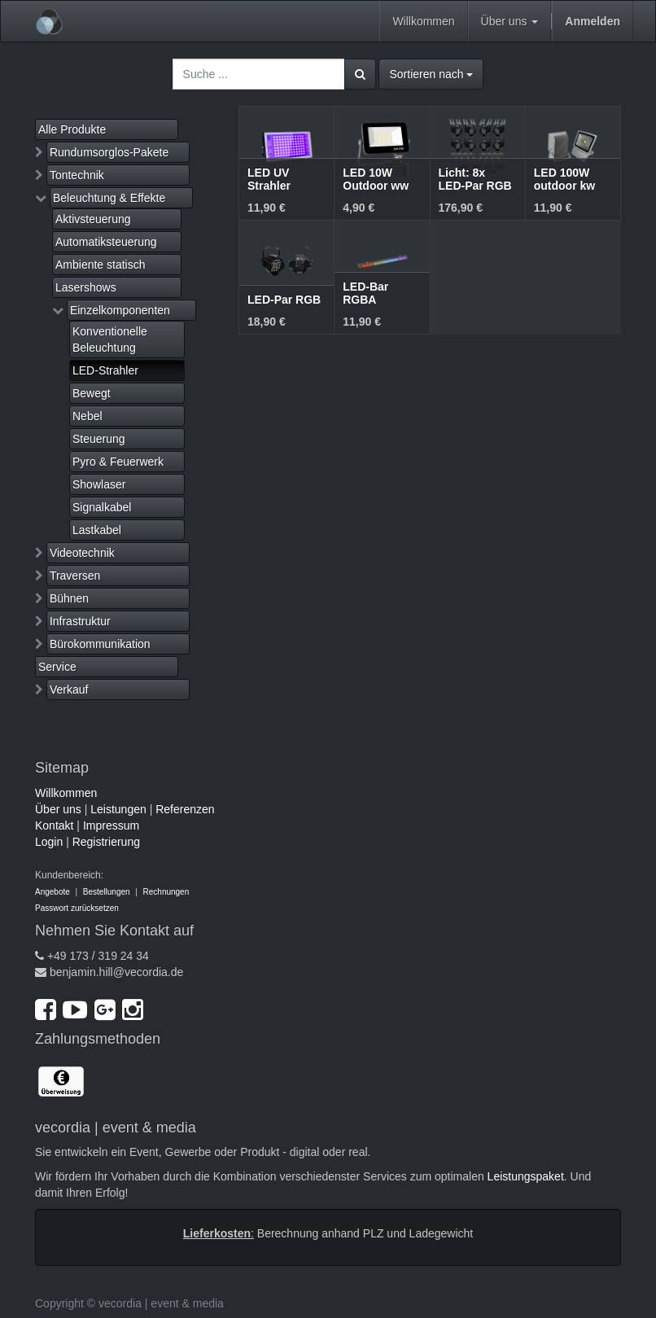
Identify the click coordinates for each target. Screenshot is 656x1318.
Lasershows (85, 287)
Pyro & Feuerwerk (118, 461)
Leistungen (118, 809)
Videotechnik (82, 552)
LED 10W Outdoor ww (376, 178)
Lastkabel (96, 529)
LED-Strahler (105, 370)
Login (49, 841)
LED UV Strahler (269, 178)
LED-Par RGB (284, 299)
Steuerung (98, 438)
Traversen (75, 575)
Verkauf (69, 689)
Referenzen (184, 809)
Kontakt (54, 825)
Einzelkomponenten (120, 310)
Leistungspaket (526, 1176)
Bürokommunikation (100, 643)
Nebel (87, 416)
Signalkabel (101, 507)
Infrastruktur (80, 621)
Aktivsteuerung (93, 219)
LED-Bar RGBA (365, 292)
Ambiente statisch (100, 264)
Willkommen (66, 792)
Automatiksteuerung (106, 241)
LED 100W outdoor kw (564, 178)
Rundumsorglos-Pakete (109, 152)
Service (57, 666)
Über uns (58, 809)
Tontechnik (77, 175)
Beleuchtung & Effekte (109, 197)
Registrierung (106, 841)
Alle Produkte (72, 129)
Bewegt (91, 393)
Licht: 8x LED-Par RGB (475, 178)
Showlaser (98, 484)
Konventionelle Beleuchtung (109, 339)
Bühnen (69, 598)
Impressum (111, 825)
